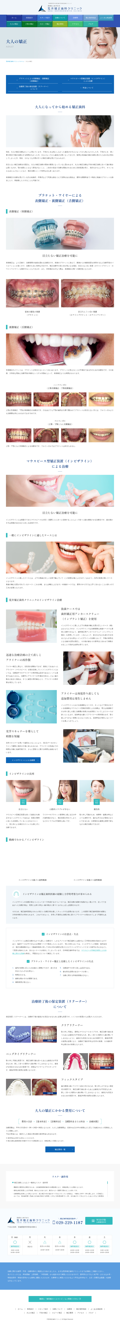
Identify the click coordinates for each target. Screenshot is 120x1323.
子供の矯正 (29, 24)
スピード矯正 (45, 24)
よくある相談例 (106, 17)
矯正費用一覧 (60, 1149)
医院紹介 (29, 17)
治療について (60, 17)
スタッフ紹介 (45, 17)
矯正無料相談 (91, 17)
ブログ (90, 24)
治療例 (75, 17)
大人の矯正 (14, 24)
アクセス (75, 24)
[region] (60, 1189)
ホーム (14, 17)
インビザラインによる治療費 (23, 760)
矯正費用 (60, 24)
